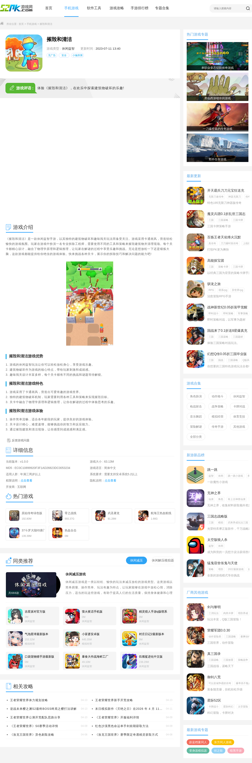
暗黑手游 (236, 750)
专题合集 (162, 8)
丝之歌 (218, 750)
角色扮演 (196, 396)
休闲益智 (68, 48)
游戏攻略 (117, 8)
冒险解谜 (196, 426)
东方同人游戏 (223, 742)
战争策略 (217, 406)
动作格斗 (217, 396)
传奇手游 (217, 426)
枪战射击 (196, 406)
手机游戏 (71, 8)
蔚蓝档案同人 (198, 742)
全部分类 (196, 436)
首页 (48, 8)
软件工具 (94, 8)
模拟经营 (217, 416)
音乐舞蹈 (196, 416)
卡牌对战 (239, 406)
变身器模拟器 (198, 750)
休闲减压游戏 (76, 574)
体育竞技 (239, 416)
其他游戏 (239, 426)
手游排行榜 (139, 8)
